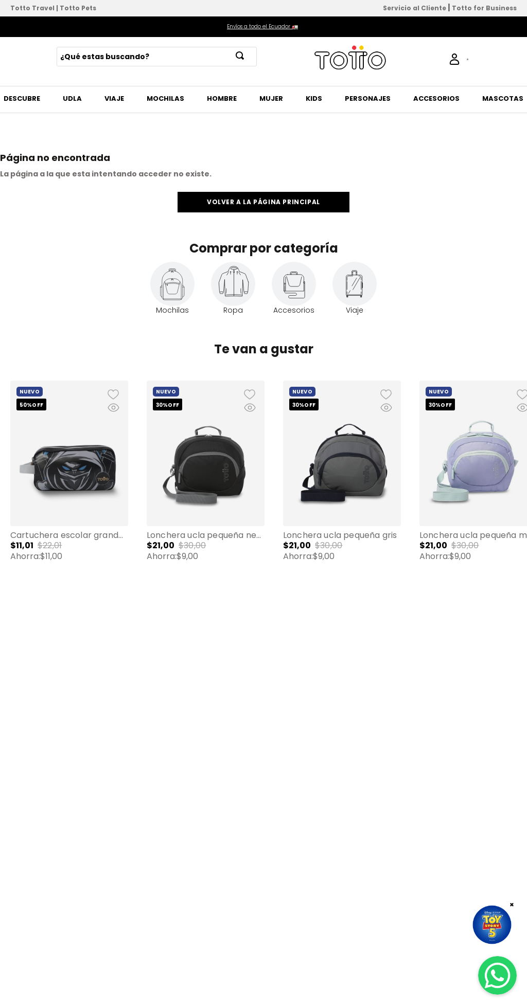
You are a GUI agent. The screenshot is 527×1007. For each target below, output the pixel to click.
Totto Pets (78, 8)
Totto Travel (32, 8)
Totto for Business (484, 8)
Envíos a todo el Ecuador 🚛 (262, 26)
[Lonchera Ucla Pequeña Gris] (342, 486)
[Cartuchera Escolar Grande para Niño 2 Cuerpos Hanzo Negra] (69, 486)
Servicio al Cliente (414, 8)
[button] (69, 486)
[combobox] (157, 56)
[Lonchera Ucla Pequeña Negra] (206, 486)
